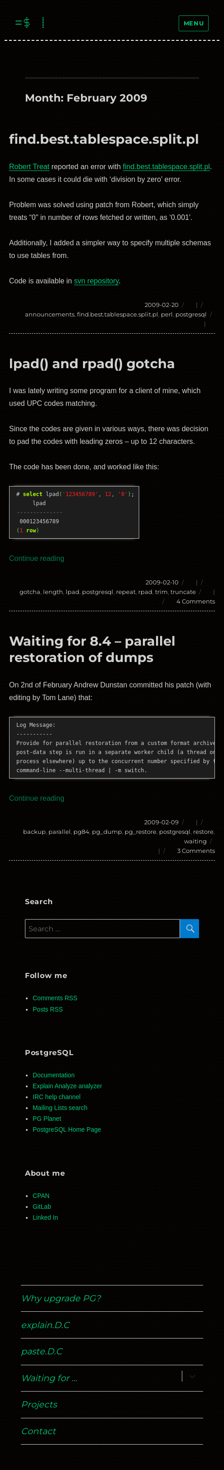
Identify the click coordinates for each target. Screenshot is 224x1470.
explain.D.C (45, 1324)
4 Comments (195, 601)
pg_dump (107, 831)
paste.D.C (41, 1351)
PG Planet (47, 1118)
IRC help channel (56, 1097)
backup (34, 831)
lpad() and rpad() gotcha (92, 363)
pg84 (81, 831)
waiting (195, 841)
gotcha (29, 591)
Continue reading (36, 558)
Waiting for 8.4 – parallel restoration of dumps (92, 649)
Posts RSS (48, 1009)
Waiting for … (49, 1378)
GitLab (42, 1206)
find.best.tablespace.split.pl (104, 139)
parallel (60, 831)
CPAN (41, 1196)
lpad (72, 591)
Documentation (53, 1075)
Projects (39, 1404)
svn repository (96, 281)
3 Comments (196, 850)
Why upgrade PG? (61, 1298)
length (53, 591)
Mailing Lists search (60, 1108)
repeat (126, 591)
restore (203, 831)
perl (167, 314)
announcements (49, 314)
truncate (183, 591)
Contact (38, 1431)
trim (161, 591)
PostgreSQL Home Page (67, 1129)
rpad (145, 591)
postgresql (191, 314)
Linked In (45, 1217)
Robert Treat (29, 166)
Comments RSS (55, 998)
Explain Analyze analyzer (67, 1086)
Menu (194, 23)
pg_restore (140, 831)
